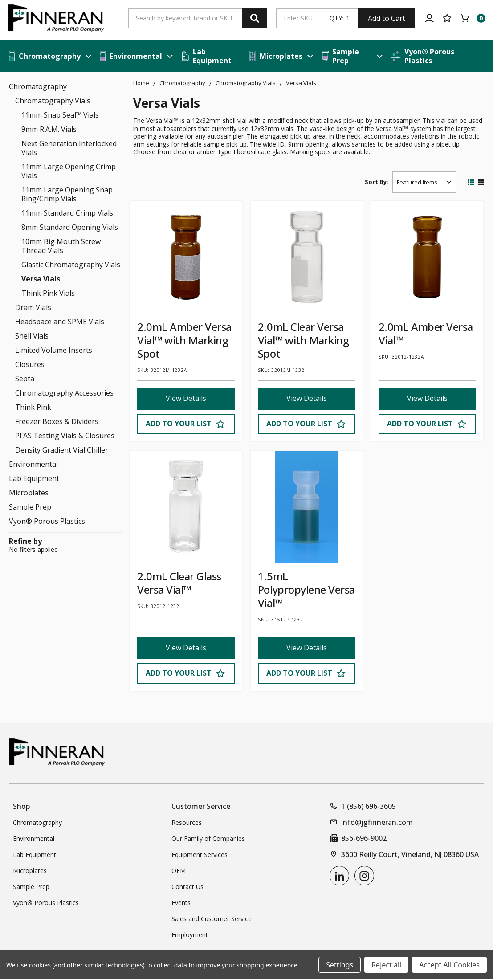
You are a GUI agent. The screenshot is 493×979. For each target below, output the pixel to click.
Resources (186, 822)
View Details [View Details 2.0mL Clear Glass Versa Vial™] (186, 648)
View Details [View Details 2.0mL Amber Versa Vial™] (427, 399)
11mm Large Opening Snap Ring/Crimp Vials (67, 194)
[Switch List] (481, 182)
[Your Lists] (447, 18)
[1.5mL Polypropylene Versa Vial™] (307, 507)
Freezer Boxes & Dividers (56, 421)
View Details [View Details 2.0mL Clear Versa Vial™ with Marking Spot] (306, 399)
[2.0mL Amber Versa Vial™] (427, 257)
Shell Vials (32, 336)
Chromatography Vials (52, 101)
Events (181, 902)
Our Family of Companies (208, 838)
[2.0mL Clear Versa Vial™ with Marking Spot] (307, 257)
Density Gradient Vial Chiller (61, 450)
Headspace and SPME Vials (59, 321)
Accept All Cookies (449, 965)
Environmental (33, 464)
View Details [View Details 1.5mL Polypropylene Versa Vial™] (306, 648)
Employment (189, 934)
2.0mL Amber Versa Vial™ (426, 333)
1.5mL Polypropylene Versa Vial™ (306, 589)
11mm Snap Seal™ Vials (60, 115)
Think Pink (33, 407)
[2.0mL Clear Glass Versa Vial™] (186, 507)
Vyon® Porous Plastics (47, 521)
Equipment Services (199, 854)
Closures (30, 364)
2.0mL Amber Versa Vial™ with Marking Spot (184, 340)
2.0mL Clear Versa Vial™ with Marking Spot (303, 340)
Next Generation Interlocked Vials (69, 148)
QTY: (336, 18)
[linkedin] (339, 875)
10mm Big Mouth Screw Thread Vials (61, 246)
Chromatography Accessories (64, 393)
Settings (339, 965)
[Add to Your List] (186, 424)
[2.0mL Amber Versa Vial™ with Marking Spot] (186, 257)
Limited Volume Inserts (53, 350)
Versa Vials (40, 279)
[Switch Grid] (471, 182)
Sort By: (376, 182)
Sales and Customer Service (211, 918)
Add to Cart (386, 18)
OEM (178, 870)
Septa (24, 378)
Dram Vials (33, 307)
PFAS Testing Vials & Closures (64, 436)
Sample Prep (30, 507)
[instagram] (364, 875)
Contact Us (187, 886)
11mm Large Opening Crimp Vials (68, 171)
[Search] (254, 18)
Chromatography (38, 86)
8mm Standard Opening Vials (69, 227)
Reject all (386, 965)
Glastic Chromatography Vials (70, 264)
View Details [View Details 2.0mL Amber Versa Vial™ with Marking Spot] (186, 399)
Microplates (29, 493)
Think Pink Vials (48, 293)
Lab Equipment (34, 478)
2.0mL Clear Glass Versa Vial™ (179, 583)
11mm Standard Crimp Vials (67, 213)
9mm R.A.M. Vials (49, 129)
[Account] (429, 18)
